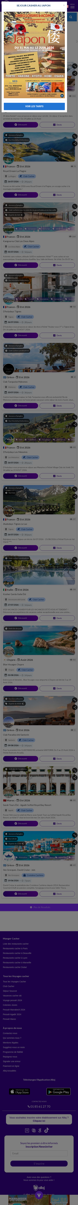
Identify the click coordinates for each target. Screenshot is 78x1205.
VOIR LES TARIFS (34, 106)
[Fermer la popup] (64, 5)
